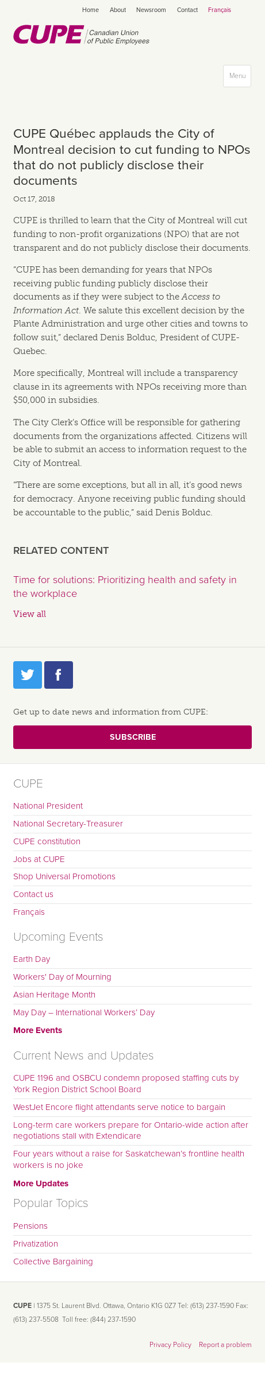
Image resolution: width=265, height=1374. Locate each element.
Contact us (33, 894)
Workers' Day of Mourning (62, 977)
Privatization (35, 1244)
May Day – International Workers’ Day (84, 1012)
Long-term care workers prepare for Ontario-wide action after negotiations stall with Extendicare (130, 1131)
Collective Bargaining (53, 1261)
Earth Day (31, 959)
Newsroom (151, 10)
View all (29, 614)
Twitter (27, 675)
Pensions (30, 1226)
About (118, 10)
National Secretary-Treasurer (68, 823)
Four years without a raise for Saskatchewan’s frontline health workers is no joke (128, 1159)
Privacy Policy (170, 1345)
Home (90, 10)
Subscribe (133, 737)
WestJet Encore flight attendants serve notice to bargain (119, 1107)
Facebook (58, 675)
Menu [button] (240, 78)
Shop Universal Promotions (64, 876)
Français (219, 10)
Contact (187, 10)
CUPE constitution (46, 841)
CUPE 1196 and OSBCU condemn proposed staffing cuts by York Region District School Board (126, 1083)
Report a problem (225, 1345)
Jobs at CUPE (39, 859)
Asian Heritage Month (54, 994)
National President (48, 806)
